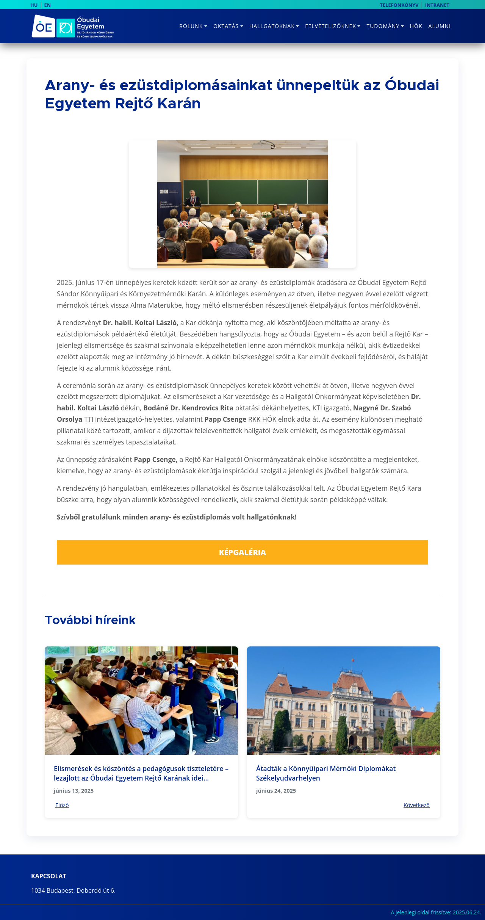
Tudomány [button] (382, 26)
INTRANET (437, 5)
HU (34, 5)
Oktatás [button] (226, 26)
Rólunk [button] (191, 26)
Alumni (440, 26)
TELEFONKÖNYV (399, 5)
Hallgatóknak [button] (272, 26)
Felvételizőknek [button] (330, 26)
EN (47, 5)
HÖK (416, 26)
